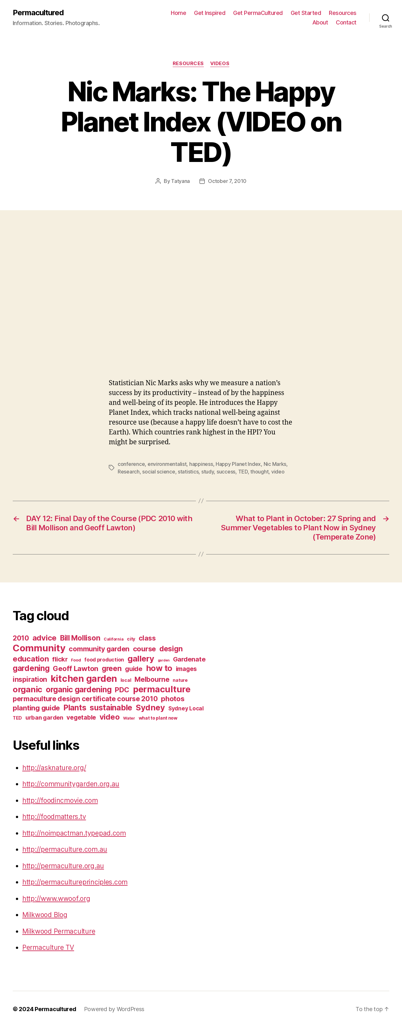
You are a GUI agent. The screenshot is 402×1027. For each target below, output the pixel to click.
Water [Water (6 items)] (129, 718)
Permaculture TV (48, 947)
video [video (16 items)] (110, 717)
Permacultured (38, 13)
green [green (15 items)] (112, 668)
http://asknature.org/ (54, 768)
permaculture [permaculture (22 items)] (162, 689)
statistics (188, 471)
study (207, 471)
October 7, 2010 (227, 181)
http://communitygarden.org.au (70, 784)
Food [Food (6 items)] (76, 660)
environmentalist (167, 464)
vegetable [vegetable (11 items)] (81, 717)
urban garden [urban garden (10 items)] (44, 717)
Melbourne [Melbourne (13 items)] (152, 679)
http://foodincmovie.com (60, 800)
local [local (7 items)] (126, 680)
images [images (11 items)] (186, 669)
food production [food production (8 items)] (104, 660)
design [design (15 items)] (171, 648)
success (226, 471)
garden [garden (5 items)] (164, 660)
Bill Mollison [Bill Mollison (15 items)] (80, 638)
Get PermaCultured (258, 13)
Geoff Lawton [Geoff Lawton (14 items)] (75, 668)
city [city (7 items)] (131, 638)
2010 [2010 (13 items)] (21, 638)
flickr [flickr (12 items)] (59, 659)
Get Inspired (209, 13)
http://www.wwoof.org (56, 899)
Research (129, 471)
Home (178, 13)
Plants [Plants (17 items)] (74, 707)
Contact (346, 22)
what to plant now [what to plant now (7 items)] (158, 718)
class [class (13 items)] (147, 638)
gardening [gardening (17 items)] (31, 668)
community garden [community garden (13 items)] (99, 649)
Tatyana (180, 181)
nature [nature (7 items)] (180, 680)
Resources (343, 13)
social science (158, 471)
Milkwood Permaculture (58, 931)
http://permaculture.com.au (64, 849)
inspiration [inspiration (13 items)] (30, 679)
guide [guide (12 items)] (133, 669)
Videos (219, 63)
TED (243, 471)
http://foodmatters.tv (54, 817)
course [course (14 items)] (144, 649)
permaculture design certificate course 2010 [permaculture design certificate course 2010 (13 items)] (85, 699)
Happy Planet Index (238, 464)
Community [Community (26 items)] (39, 648)
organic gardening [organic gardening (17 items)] (78, 689)
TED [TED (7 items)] (17, 718)
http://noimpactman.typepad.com (74, 833)
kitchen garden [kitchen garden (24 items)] (84, 678)
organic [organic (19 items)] (27, 689)
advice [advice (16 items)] (44, 637)
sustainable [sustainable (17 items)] (111, 707)
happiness (201, 464)
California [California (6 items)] (113, 639)
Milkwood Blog (44, 915)
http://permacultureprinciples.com (75, 882)
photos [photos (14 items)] (172, 699)
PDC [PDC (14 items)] (122, 690)
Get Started (306, 13)
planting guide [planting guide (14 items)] (36, 708)
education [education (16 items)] (31, 658)
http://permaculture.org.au (63, 866)
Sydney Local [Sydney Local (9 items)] (186, 708)
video (278, 471)
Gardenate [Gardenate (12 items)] (189, 659)
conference (131, 464)
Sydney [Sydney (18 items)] (150, 707)
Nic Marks (275, 464)
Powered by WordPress (114, 1009)
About (320, 22)
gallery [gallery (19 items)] (141, 658)
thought (259, 471)
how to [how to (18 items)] (159, 668)
